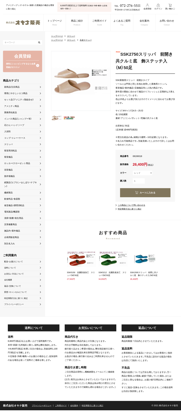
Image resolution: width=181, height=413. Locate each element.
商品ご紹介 (76, 23)
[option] (80, 81)
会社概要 (8, 281)
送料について (10, 268)
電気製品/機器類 (12, 212)
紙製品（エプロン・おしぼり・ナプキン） (20, 185)
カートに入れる (147, 192)
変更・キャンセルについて (16, 294)
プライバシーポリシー (14, 307)
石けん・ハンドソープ (14, 125)
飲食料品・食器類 (12, 199)
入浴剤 (7, 132)
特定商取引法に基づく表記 (130, 209)
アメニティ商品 (11, 106)
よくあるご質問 (123, 23)
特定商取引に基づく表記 (96, 408)
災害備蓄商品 (10, 225)
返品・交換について (13, 288)
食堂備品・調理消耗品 (14, 206)
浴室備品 (8, 170)
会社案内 (146, 23)
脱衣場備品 (9, 176)
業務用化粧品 (10, 113)
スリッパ (72, 36)
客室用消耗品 (10, 151)
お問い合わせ (169, 23)
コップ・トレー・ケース (14, 138)
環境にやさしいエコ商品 (15, 94)
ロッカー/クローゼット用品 (17, 164)
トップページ (53, 23)
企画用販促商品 (11, 237)
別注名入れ (9, 244)
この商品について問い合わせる (132, 205)
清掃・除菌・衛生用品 (13, 218)
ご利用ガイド (99, 23)
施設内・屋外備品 (12, 231)
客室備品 (8, 157)
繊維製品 (8, 193)
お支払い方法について (14, 275)
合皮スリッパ (87, 40)
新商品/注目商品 (12, 87)
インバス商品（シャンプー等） (18, 119)
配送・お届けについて (14, 262)
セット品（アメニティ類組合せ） (19, 100)
